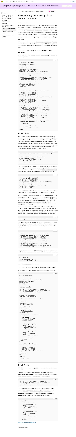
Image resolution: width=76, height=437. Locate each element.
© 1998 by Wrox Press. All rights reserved (27, 422)
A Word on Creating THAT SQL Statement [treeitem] (8, 35)
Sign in (73, 1)
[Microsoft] (2, 1)
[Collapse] (15, 10)
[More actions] (57, 11)
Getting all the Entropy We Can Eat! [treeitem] (9, 32)
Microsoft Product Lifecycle (35, 5)
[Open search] (70, 2)
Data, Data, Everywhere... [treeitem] (7, 18)
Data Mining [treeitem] (4, 20)
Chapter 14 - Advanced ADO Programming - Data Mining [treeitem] (7, 16)
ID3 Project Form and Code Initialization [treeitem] (7, 22)
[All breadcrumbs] (19, 11)
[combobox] (8, 13)
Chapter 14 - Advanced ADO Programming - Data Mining (32, 11)
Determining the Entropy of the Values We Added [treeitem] (9, 29)
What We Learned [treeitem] (5, 38)
